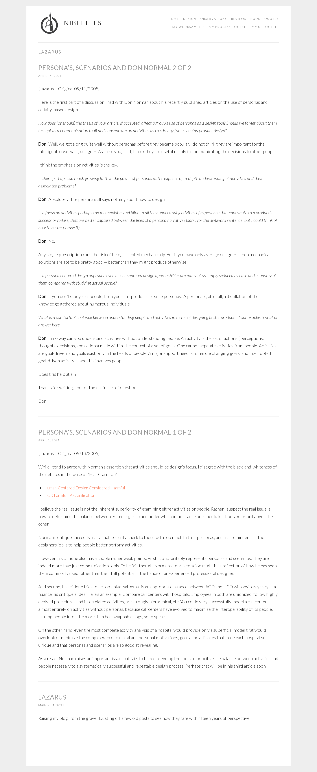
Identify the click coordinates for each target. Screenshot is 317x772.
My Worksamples (188, 27)
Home (174, 18)
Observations (213, 18)
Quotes (271, 18)
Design (189, 18)
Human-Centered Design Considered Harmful (87, 487)
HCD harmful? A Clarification (71, 495)
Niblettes (83, 23)
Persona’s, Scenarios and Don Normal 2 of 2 (115, 67)
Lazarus (52, 697)
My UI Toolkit (265, 27)
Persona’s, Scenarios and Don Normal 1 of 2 (115, 432)
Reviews (238, 18)
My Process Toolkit (228, 27)
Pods (255, 18)
